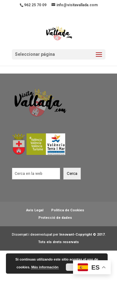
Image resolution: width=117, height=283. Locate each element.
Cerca (72, 173)
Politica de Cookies (67, 210)
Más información (44, 267)
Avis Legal (34, 210)
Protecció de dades (55, 218)
